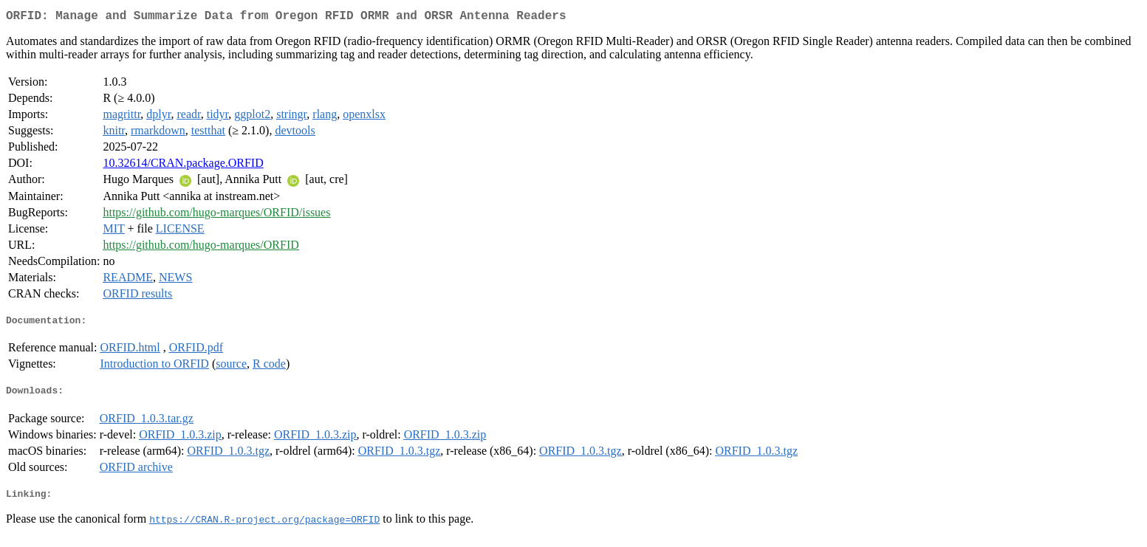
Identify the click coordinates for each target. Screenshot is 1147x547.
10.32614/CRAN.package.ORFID (183, 165)
